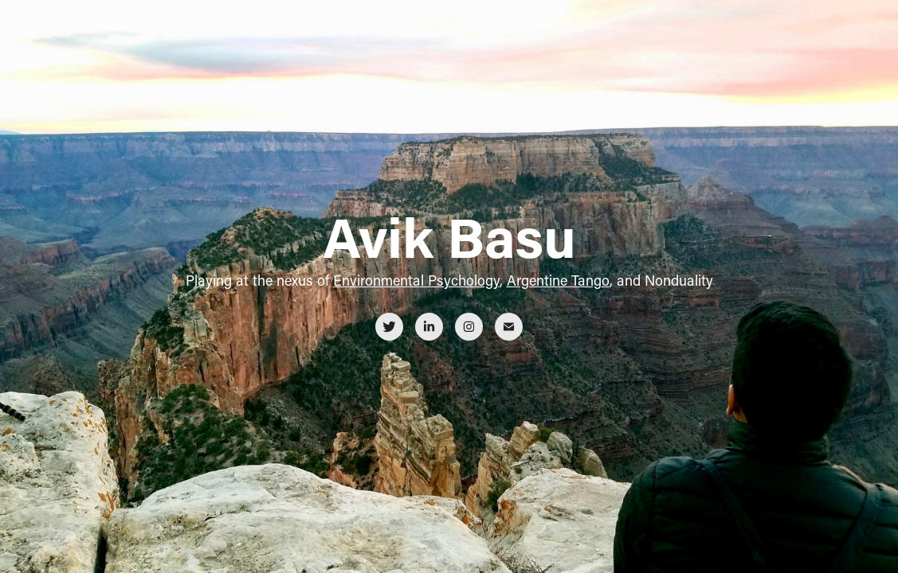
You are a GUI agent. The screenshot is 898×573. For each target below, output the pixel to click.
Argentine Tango (558, 280)
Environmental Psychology (416, 280)
